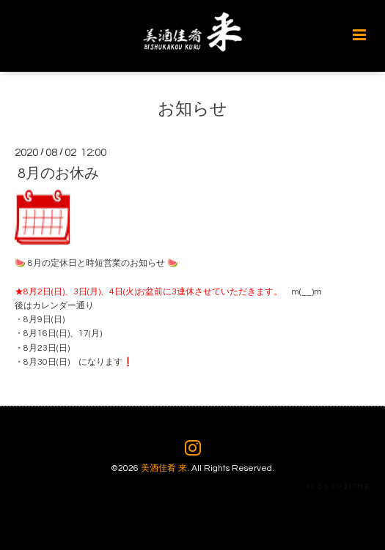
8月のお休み (58, 173)
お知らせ (192, 108)
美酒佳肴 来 (164, 468)
